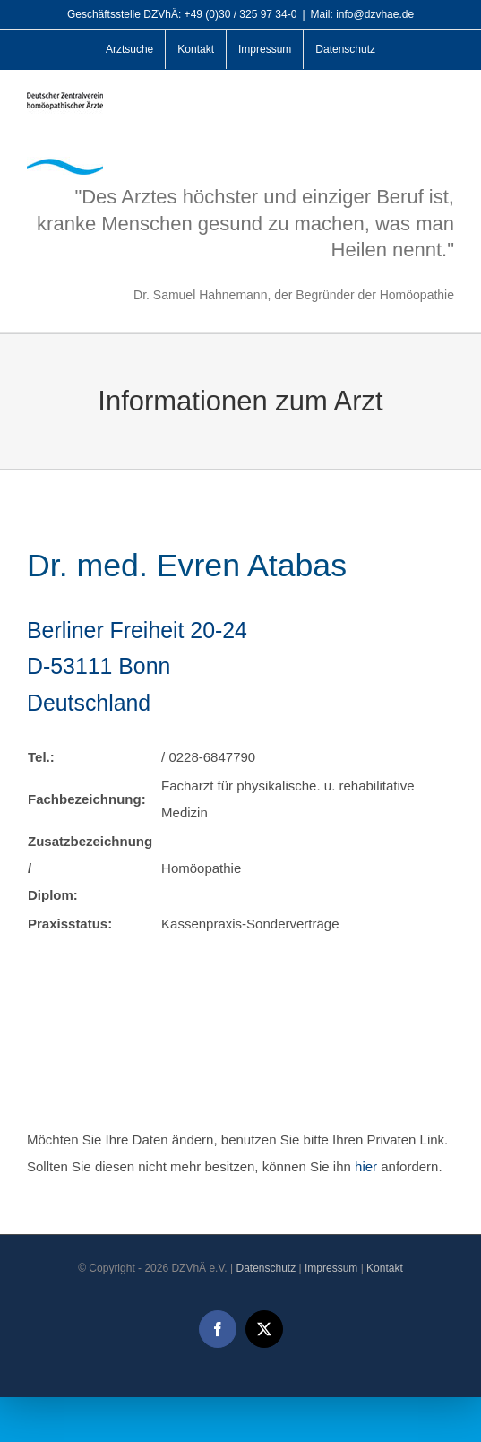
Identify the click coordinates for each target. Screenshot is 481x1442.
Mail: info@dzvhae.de (363, 14)
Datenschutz (266, 1268)
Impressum (331, 1268)
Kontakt (384, 1268)
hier (366, 1166)
